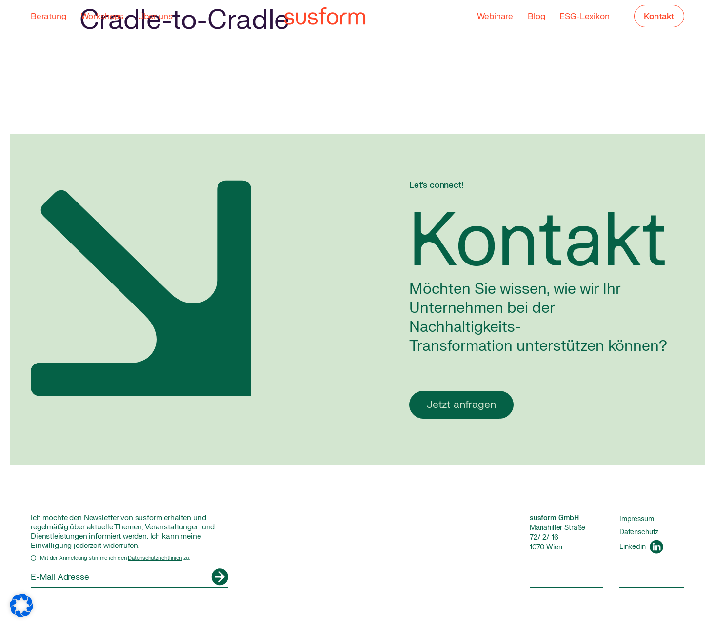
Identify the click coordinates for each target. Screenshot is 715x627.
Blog (536, 16)
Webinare (495, 16)
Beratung (48, 16)
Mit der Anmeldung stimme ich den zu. (115, 558)
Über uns (155, 16)
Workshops (102, 16)
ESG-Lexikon (584, 16)
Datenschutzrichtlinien (155, 558)
